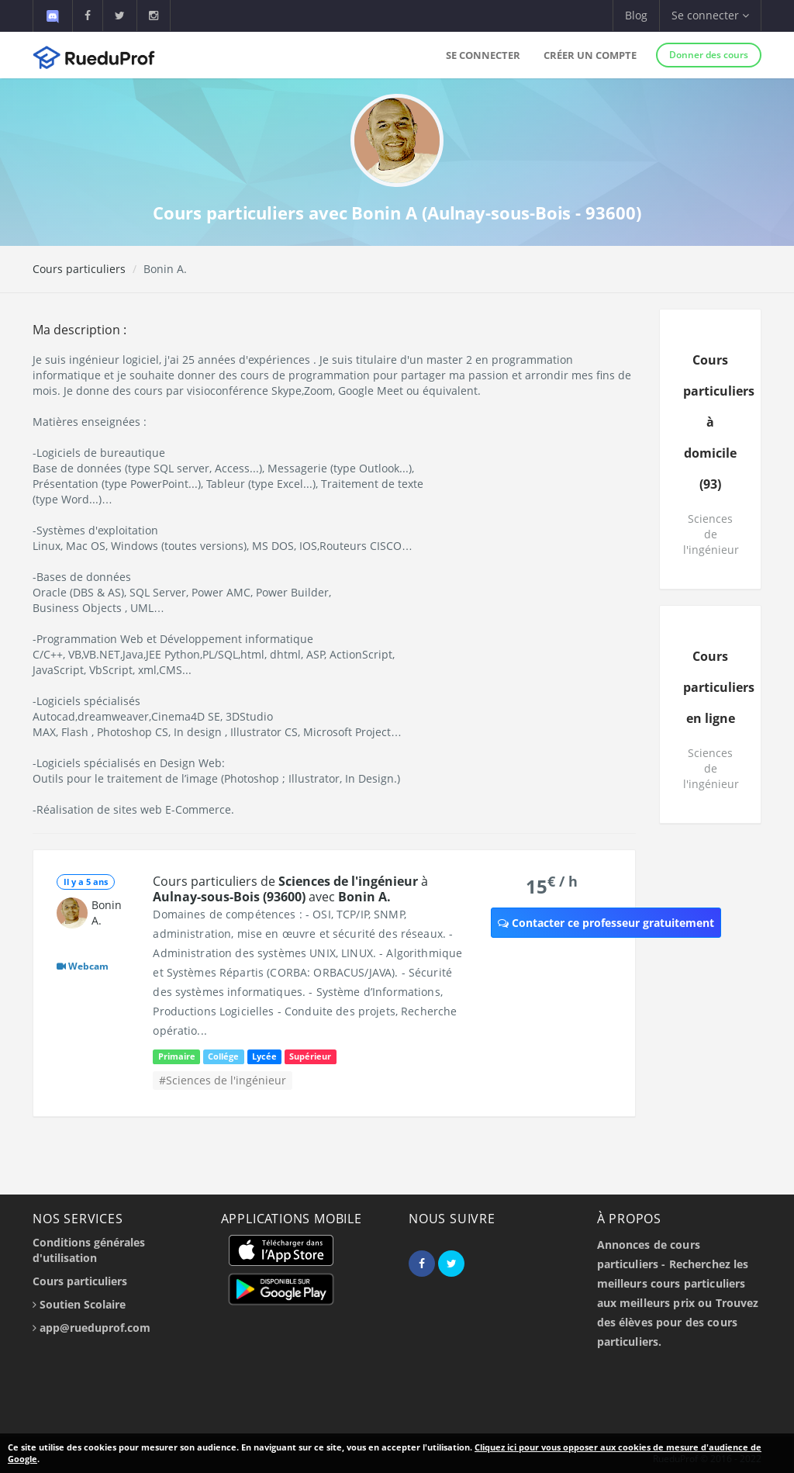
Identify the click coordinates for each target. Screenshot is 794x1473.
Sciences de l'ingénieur (711, 534)
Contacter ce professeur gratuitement (606, 922)
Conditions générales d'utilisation (89, 1250)
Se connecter (483, 55)
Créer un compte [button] (590, 55)
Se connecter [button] (710, 15)
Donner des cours (708, 54)
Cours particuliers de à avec (290, 889)
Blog (636, 15)
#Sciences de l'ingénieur (222, 1080)
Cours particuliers (79, 268)
